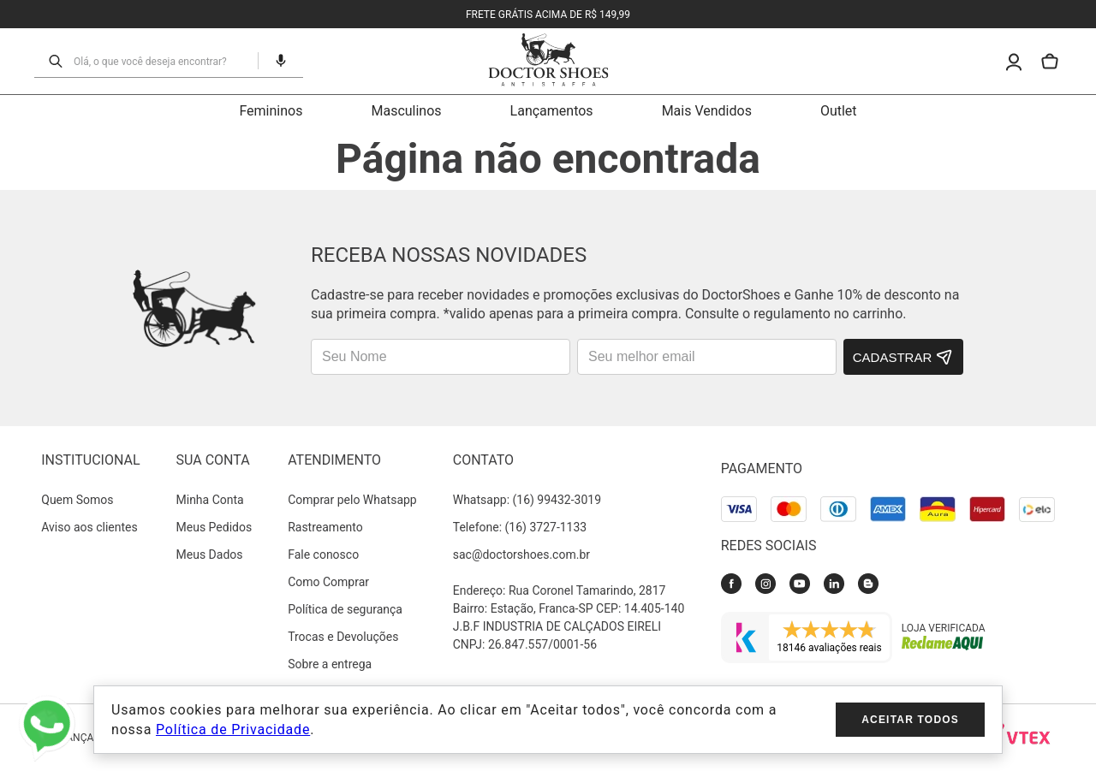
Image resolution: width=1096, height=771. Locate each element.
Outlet (838, 111)
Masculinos (406, 111)
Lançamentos (551, 111)
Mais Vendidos (707, 111)
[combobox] (160, 60)
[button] (273, 60)
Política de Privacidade (233, 729)
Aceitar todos (910, 720)
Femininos (270, 111)
